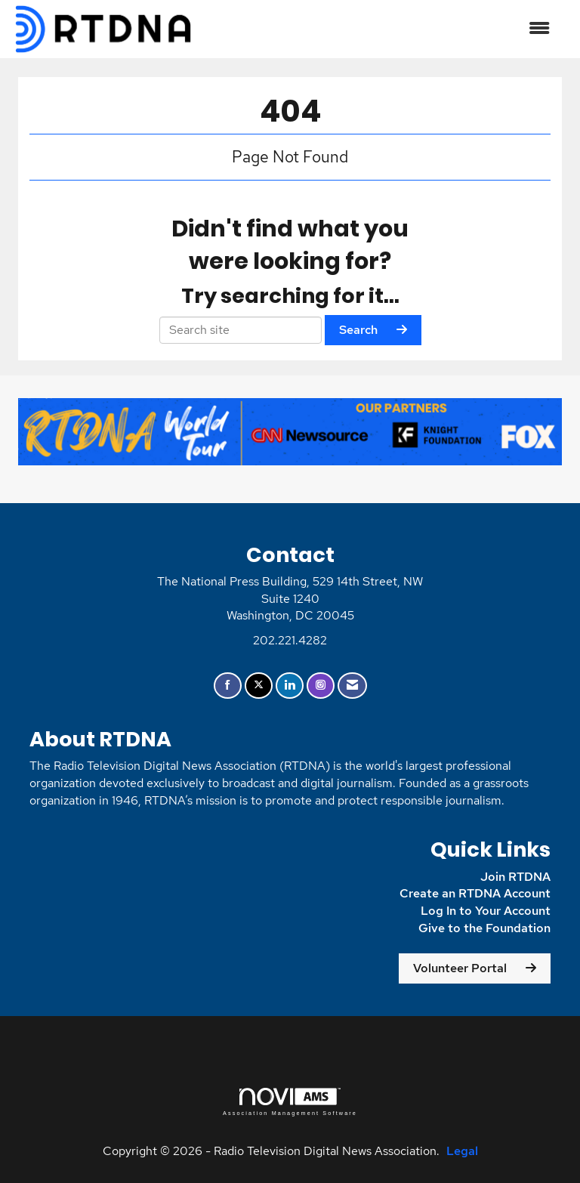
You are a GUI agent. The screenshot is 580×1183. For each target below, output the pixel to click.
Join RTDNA (515, 877)
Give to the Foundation (484, 928)
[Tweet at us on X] (259, 685)
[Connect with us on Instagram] (321, 685)
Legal (462, 1151)
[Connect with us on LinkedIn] (290, 685)
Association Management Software (290, 1102)
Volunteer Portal (460, 968)
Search (358, 330)
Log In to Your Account (486, 911)
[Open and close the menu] (379, 29)
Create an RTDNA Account (475, 893)
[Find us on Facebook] (228, 685)
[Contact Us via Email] (352, 685)
